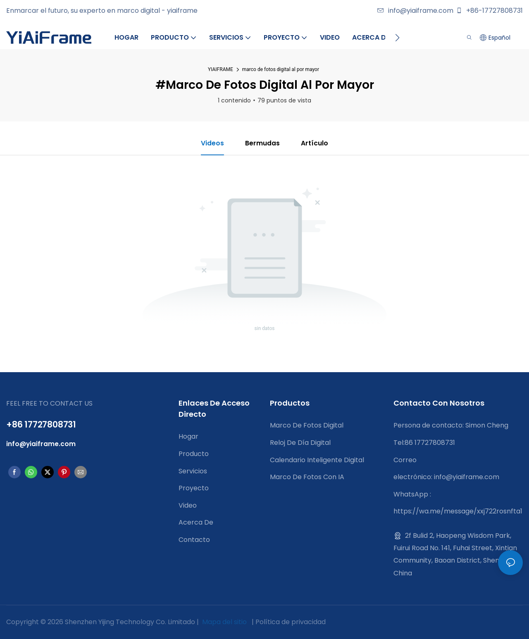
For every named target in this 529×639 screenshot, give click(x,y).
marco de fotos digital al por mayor (280, 69)
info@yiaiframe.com (415, 10)
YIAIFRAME (220, 69)
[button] (397, 37)
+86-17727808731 (489, 10)
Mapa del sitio (224, 622)
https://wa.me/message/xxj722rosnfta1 (457, 511)
